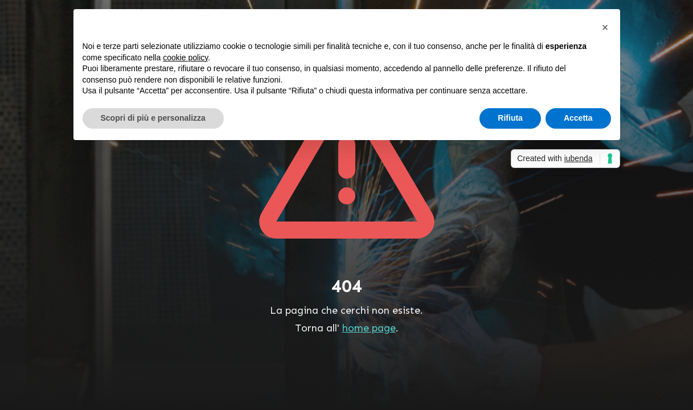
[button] (605, 27)
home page (369, 328)
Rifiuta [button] (510, 117)
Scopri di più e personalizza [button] (153, 117)
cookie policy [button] (185, 57)
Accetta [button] (578, 117)
